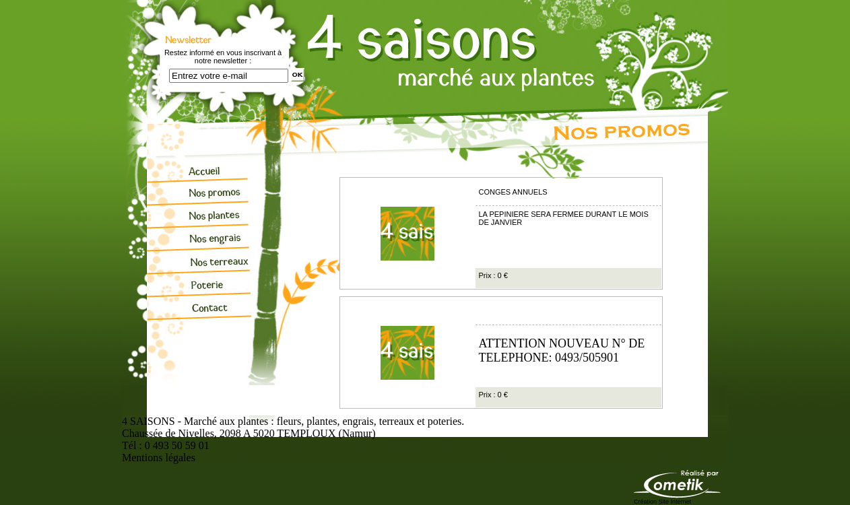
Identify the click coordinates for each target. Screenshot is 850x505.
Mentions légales (158, 457)
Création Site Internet (662, 501)
